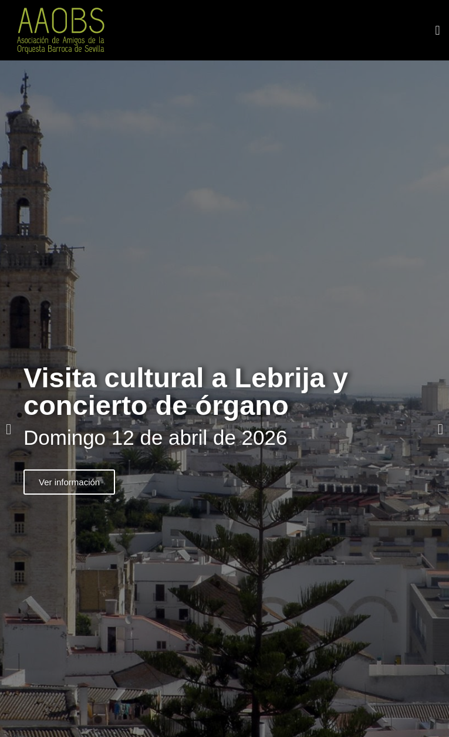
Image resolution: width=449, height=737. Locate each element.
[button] (437, 30)
